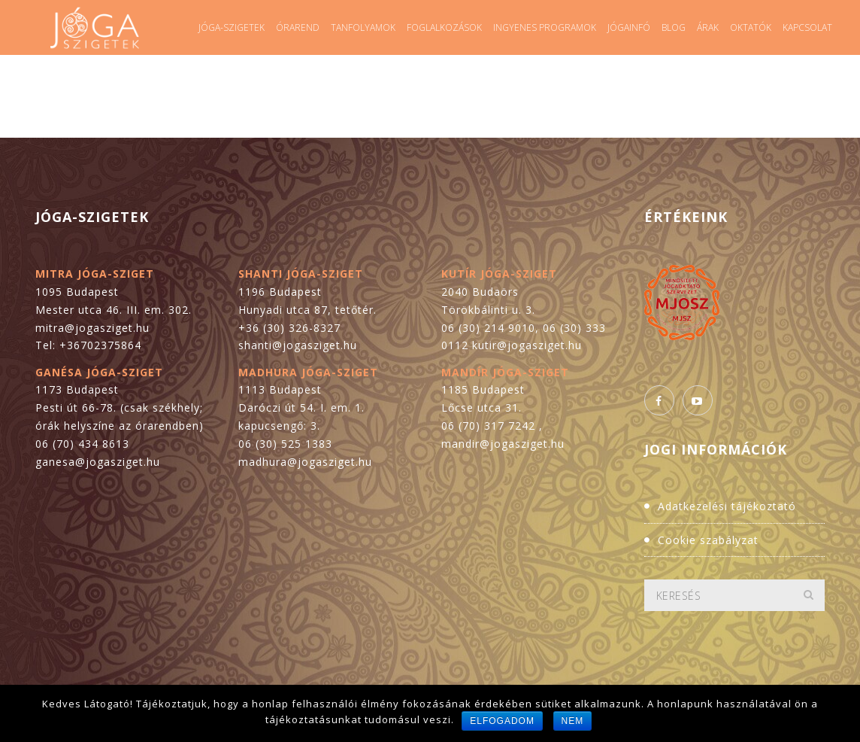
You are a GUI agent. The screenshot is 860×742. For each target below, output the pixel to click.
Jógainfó (628, 27)
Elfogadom (502, 721)
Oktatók (750, 27)
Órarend (297, 27)
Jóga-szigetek (231, 27)
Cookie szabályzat (708, 540)
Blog (674, 27)
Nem (573, 721)
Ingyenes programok (544, 27)
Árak (708, 27)
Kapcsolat (807, 27)
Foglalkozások (444, 27)
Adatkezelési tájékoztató (727, 506)
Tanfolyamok (363, 27)
